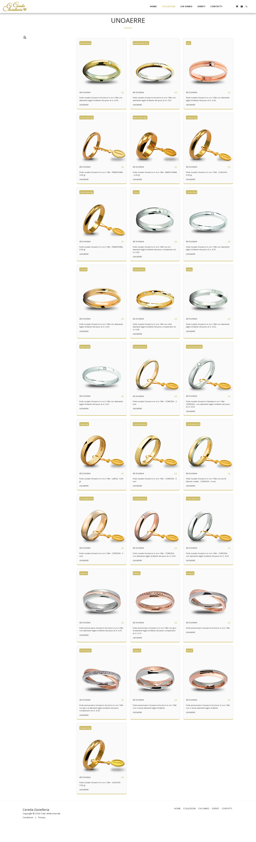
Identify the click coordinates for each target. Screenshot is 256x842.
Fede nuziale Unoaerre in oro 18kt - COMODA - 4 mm (150, 492)
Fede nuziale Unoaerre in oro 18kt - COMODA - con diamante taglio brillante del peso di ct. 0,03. (207, 568)
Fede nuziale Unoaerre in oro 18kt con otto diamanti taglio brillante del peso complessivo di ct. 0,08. (154, 338)
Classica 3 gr (87, 743)
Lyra (189, 51)
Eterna (190, 665)
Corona (84, 281)
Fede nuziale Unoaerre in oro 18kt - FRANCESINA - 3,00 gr (96, 185)
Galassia (138, 665)
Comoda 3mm (141, 358)
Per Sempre (86, 665)
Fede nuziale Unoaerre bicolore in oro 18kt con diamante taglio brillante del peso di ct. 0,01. (154, 109)
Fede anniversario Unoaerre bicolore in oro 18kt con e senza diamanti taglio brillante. (154, 722)
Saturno (85, 588)
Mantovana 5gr (141, 128)
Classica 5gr (193, 128)
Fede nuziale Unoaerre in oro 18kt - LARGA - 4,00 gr (101, 492)
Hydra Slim (86, 358)
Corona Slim (140, 281)
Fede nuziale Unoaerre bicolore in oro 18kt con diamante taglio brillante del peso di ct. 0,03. (100, 109)
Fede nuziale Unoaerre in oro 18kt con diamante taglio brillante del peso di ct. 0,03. (208, 337)
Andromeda (86, 51)
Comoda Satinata (195, 358)
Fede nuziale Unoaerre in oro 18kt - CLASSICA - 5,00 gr (203, 185)
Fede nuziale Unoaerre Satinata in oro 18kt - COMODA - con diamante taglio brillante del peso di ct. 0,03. (208, 416)
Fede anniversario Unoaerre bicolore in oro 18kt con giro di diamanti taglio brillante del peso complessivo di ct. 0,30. (100, 723)
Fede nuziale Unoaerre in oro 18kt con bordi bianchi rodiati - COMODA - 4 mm (208, 492)
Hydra (190, 281)
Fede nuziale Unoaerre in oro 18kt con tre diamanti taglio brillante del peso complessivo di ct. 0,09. (153, 261)
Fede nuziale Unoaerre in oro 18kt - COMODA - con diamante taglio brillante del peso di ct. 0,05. (154, 568)
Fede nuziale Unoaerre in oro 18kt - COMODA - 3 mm (150, 415)
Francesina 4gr (88, 203)
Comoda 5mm (87, 510)
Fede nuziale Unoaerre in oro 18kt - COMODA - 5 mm (96, 567)
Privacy (41, 833)
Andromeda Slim (142, 51)
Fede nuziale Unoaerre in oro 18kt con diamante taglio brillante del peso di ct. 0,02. (208, 107)
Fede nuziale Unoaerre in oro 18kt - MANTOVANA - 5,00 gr (150, 185)
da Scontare (86, 101)
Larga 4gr (85, 436)
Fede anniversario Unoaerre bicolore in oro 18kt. (207, 644)
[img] (102, 71)
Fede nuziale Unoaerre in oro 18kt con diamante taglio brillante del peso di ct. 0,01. (208, 260)
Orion (137, 203)
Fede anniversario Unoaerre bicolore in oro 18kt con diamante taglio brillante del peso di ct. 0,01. (100, 646)
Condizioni (28, 833)
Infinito (137, 588)
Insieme (191, 588)
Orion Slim (192, 203)
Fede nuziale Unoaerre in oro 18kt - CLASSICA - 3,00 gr (96, 799)
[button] (227, 6)
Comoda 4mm (141, 436)
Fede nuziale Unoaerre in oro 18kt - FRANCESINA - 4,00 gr (96, 260)
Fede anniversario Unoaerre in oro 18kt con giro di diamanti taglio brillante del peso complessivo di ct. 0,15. (154, 646)
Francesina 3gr (88, 128)
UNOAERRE (84, 116)
